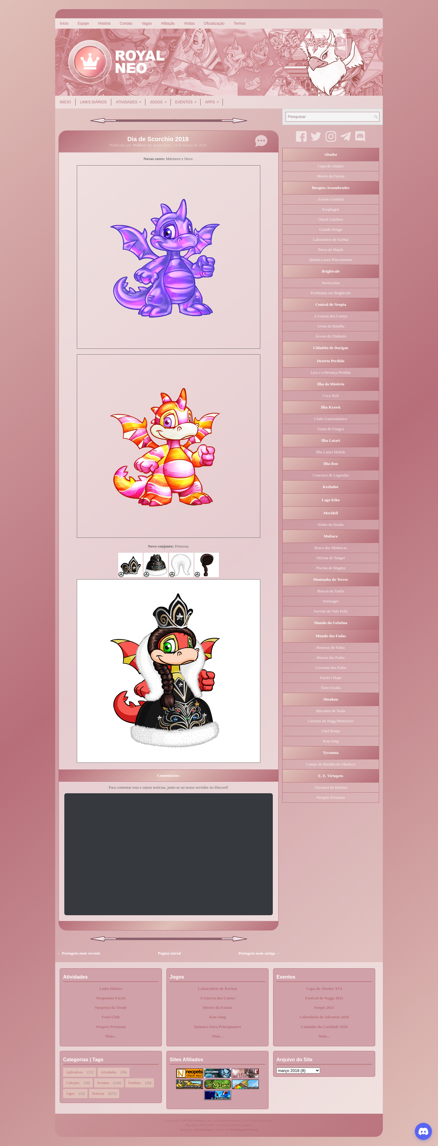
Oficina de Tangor (330, 557)
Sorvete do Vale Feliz (330, 611)
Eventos (188, 100)
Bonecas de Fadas (330, 647)
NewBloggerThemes (244, 1129)
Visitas (189, 23)
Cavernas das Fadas (331, 667)
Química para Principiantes (330, 259)
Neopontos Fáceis (110, 998)
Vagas (147, 23)
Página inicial (169, 953)
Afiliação (168, 23)
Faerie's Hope (330, 677)
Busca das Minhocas (331, 547)
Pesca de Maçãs (330, 249)
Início (64, 23)
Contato (126, 23)
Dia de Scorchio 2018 (158, 139)
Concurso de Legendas (331, 475)
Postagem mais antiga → (259, 953)
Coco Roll (330, 395)
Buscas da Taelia (331, 591)
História (104, 23)
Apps (214, 100)
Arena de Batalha (330, 326)
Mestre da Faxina (330, 176)
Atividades (130, 100)
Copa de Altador (331, 166)
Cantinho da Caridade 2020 (324, 1026)
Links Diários (93, 102)
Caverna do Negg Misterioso (331, 721)
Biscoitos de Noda (330, 711)
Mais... (110, 1036)
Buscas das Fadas (331, 657)
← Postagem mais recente (78, 953)
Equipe (83, 23)
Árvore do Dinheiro (331, 336)
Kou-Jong (330, 741)
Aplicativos (74, 1072)
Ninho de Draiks (331, 524)
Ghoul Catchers (330, 219)
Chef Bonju (331, 731)
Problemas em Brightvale (331, 293)
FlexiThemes (203, 1129)
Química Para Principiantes (217, 1026)
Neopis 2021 (324, 1007)
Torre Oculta (331, 687)
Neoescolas (331, 282)
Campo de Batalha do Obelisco (330, 764)
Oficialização (214, 23)
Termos (239, 23)
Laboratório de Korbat (330, 239)
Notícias (98, 1093)
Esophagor (330, 209)
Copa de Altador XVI (324, 988)
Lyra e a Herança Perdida (331, 372)
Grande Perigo (330, 229)
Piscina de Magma (330, 568)
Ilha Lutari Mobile (330, 452)
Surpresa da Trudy (111, 1007)
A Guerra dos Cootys (330, 316)
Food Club (111, 1017)
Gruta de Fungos (331, 429)
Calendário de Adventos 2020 (324, 1017)
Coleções (73, 1083)
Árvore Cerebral (331, 199)
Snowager (331, 601)
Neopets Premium (330, 797)
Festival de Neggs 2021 (324, 998)
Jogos (160, 100)
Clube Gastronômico (330, 418)
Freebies (134, 1083)
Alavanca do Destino (330, 787)
